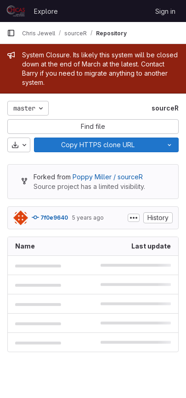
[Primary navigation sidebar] (11, 33)
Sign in (165, 11)
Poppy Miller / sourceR (108, 177)
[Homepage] (16, 11)
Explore (46, 11)
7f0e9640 (50, 217)
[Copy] (97, 145)
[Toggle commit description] (134, 218)
